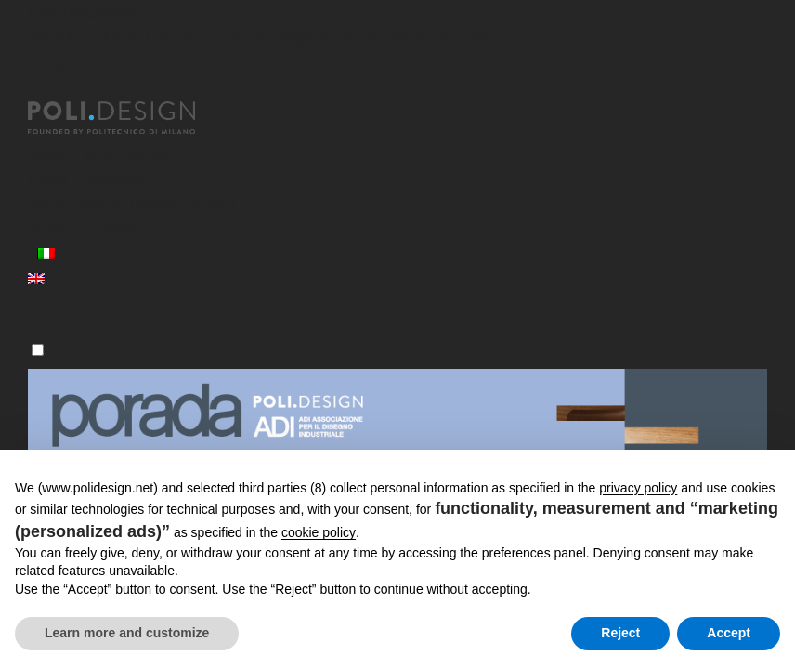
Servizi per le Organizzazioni (131, 203)
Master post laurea (99, 153)
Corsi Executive (85, 178)
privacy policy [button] (638, 487)
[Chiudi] (39, 90)
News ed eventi (85, 228)
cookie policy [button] (318, 532)
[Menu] (38, 350)
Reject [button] (620, 632)
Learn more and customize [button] (127, 632)
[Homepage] (128, 118)
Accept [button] (728, 632)
